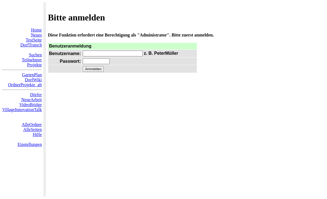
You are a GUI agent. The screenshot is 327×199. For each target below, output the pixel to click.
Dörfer (36, 94)
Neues (36, 35)
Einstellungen (30, 144)
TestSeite (34, 40)
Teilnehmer (32, 59)
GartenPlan (32, 74)
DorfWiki (33, 79)
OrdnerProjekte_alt (25, 84)
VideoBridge (30, 104)
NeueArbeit (31, 99)
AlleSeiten (32, 129)
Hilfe (37, 134)
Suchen (35, 55)
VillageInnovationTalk (22, 109)
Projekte (34, 64)
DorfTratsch (31, 45)
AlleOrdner (32, 124)
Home (36, 30)
